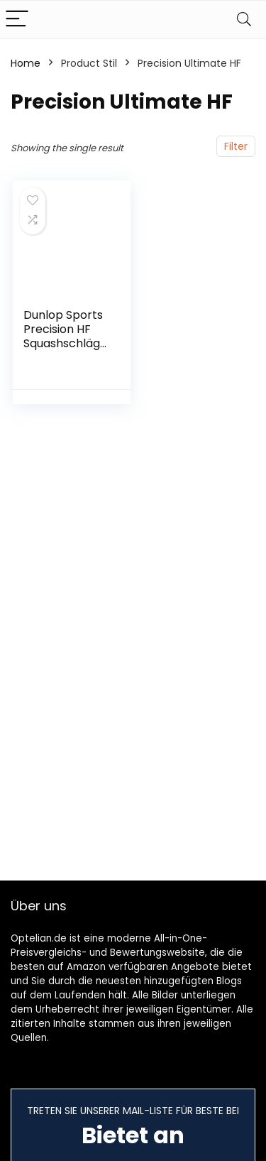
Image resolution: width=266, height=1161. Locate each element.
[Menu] (17, 19)
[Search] (244, 19)
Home (25, 63)
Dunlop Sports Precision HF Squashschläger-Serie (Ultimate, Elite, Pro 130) (65, 350)
